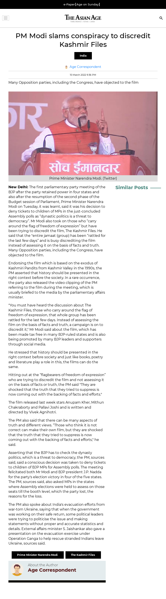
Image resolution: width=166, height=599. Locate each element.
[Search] (161, 18)
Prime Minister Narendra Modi (37, 554)
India (83, 55)
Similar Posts (131, 187)
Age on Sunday (88, 4)
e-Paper (69, 4)
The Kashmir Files (83, 554)
